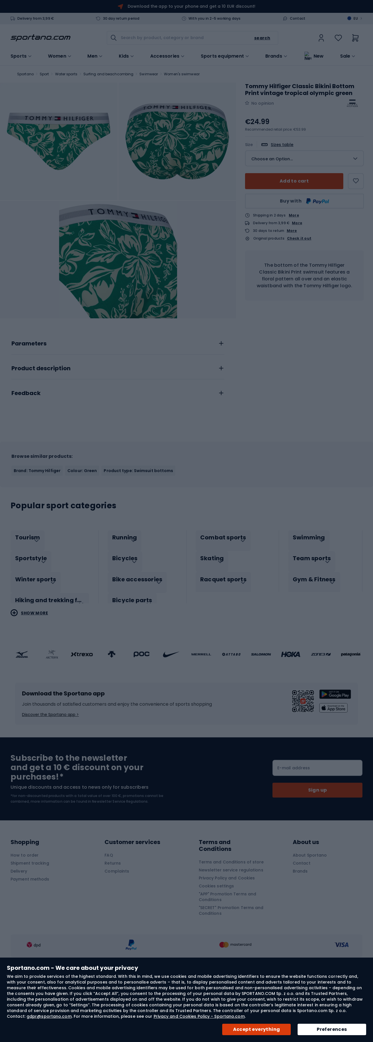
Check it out (299, 238)
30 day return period (121, 18)
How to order (25, 908)
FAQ (109, 908)
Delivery (19, 924)
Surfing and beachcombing (108, 74)
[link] (321, 38)
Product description (41, 428)
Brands (273, 55)
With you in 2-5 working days (214, 18)
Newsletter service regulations (231, 923)
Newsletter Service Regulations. (120, 854)
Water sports (66, 74)
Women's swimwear (182, 74)
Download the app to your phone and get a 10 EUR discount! (191, 6)
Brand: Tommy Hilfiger (37, 530)
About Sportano (310, 908)
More (294, 215)
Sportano (25, 74)
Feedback (26, 452)
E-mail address (293, 821)
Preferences (332, 1029)
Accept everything (256, 1029)
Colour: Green (82, 530)
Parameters (29, 403)
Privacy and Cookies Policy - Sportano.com (199, 1016)
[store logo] (41, 38)
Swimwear (148, 74)
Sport (44, 74)
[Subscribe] (317, 843)
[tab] (117, 401)
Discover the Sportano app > (50, 768)
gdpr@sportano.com (49, 1016)
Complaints (117, 924)
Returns (113, 916)
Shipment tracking (30, 916)
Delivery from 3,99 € (35, 18)
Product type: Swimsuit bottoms (138, 530)
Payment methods (30, 932)
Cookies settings (216, 939)
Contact (297, 18)
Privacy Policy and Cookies (227, 931)
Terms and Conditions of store (231, 915)
